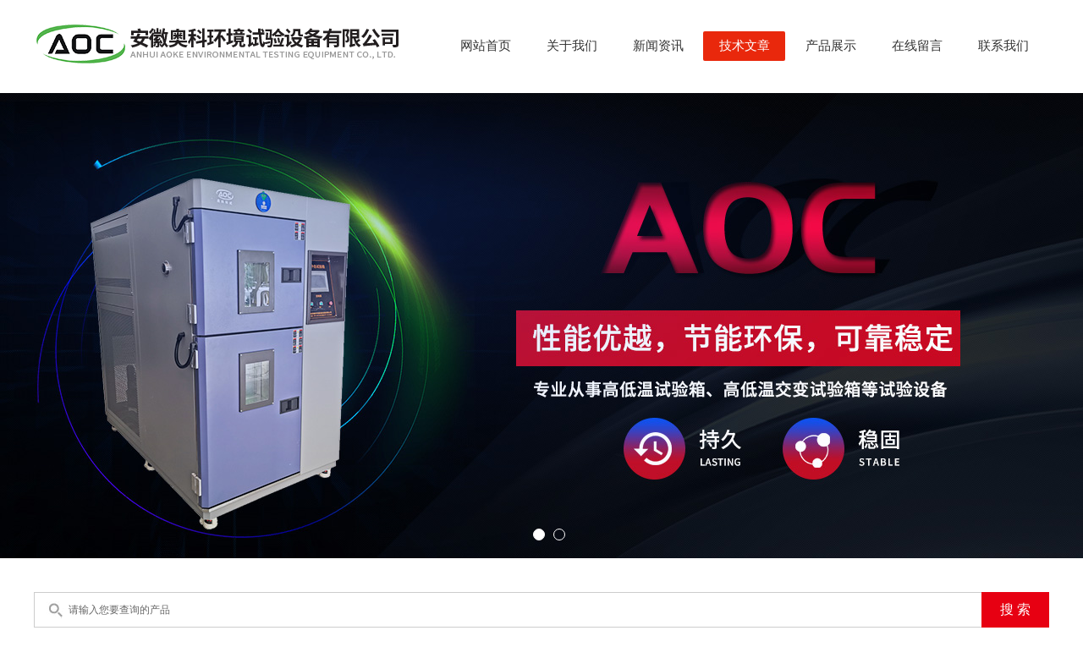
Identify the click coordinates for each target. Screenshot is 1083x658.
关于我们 (572, 45)
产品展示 (830, 45)
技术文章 (744, 45)
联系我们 (1003, 45)
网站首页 (485, 45)
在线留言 (917, 45)
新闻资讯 (658, 45)
